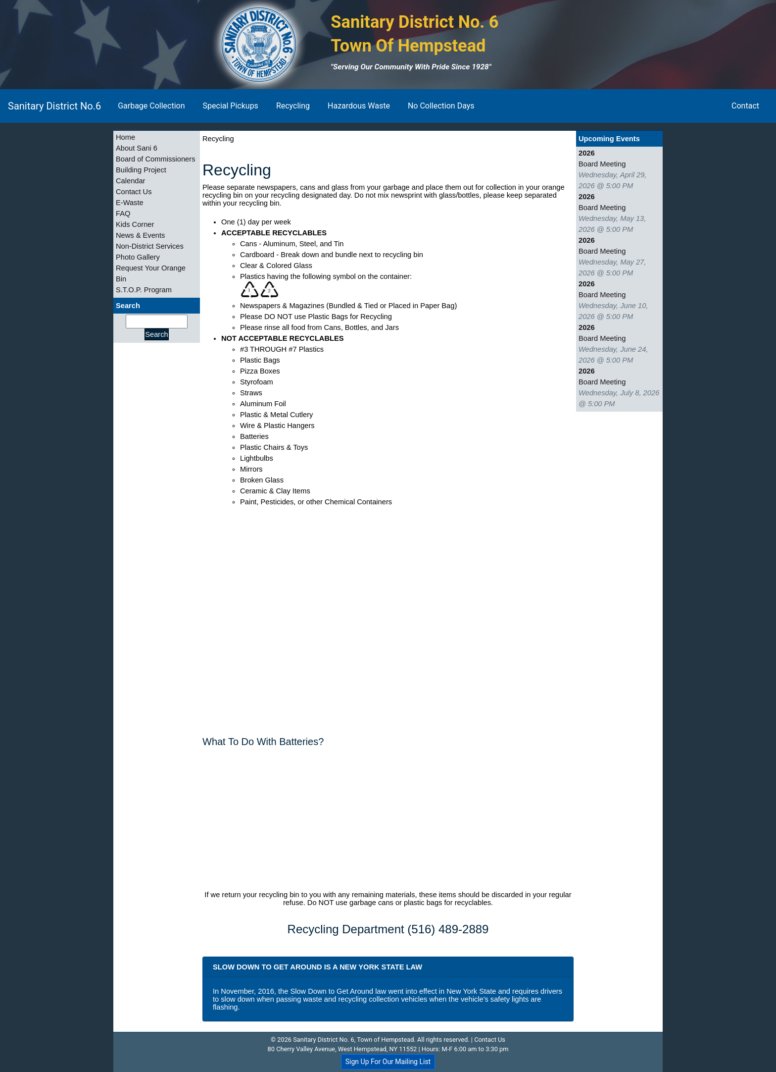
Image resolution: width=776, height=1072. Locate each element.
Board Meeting (602, 164)
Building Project (141, 170)
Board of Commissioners (155, 159)
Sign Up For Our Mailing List (388, 1062)
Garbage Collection (151, 105)
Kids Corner (135, 224)
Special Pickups (230, 105)
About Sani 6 (136, 148)
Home (125, 137)
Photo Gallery (138, 257)
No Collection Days (441, 105)
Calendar (130, 181)
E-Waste (130, 203)
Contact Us (134, 192)
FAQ (123, 213)
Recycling (293, 105)
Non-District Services (150, 246)
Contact (745, 105)
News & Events (140, 235)
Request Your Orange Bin (151, 273)
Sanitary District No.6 (54, 106)
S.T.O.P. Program (144, 290)
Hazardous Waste (359, 105)
